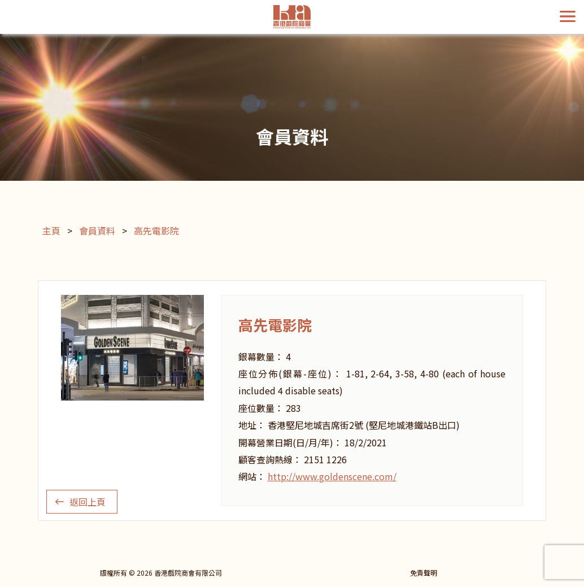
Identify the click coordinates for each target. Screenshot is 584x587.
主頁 (51, 230)
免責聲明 (423, 572)
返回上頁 (87, 501)
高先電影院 (156, 230)
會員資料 (97, 230)
